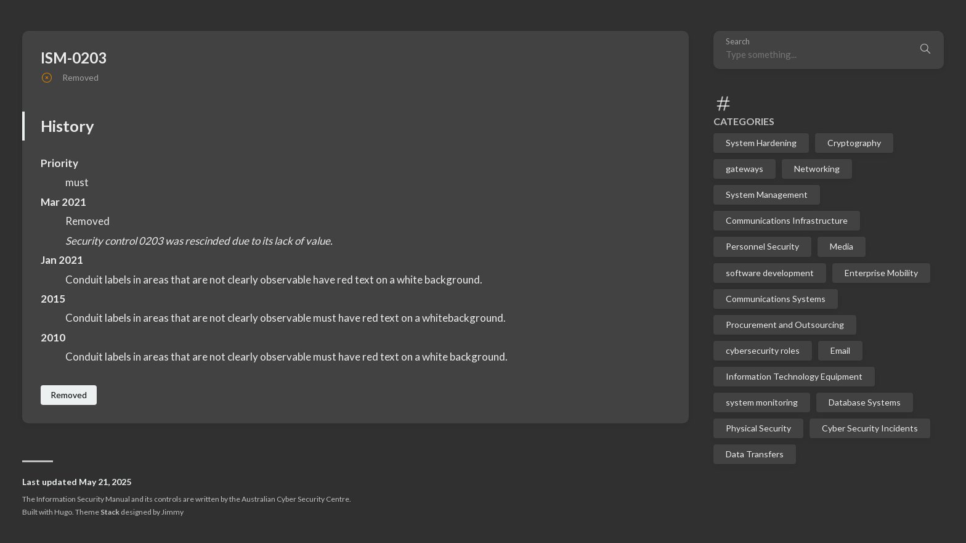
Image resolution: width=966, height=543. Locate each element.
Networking (817, 168)
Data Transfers (755, 454)
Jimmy (172, 511)
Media (841, 246)
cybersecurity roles (763, 350)
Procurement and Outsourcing (785, 324)
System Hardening (761, 142)
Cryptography (854, 142)
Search (738, 41)
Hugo (63, 511)
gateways (744, 168)
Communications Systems (776, 298)
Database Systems (865, 402)
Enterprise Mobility (881, 272)
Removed (69, 395)
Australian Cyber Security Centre (295, 499)
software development (770, 272)
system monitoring (762, 402)
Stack (110, 511)
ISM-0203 (74, 58)
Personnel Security (762, 246)
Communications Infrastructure (787, 220)
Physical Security (758, 428)
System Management (767, 194)
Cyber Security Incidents (870, 428)
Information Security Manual (83, 499)
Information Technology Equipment (794, 376)
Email (840, 350)
